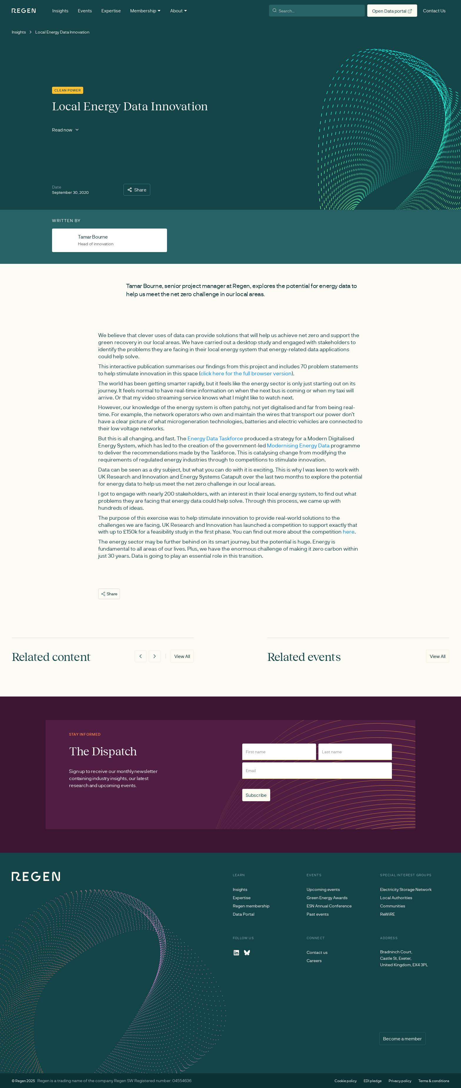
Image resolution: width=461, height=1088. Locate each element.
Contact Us (434, 11)
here (349, 531)
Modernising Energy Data (298, 445)
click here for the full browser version (246, 373)
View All (182, 656)
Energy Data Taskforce (215, 438)
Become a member (402, 1039)
